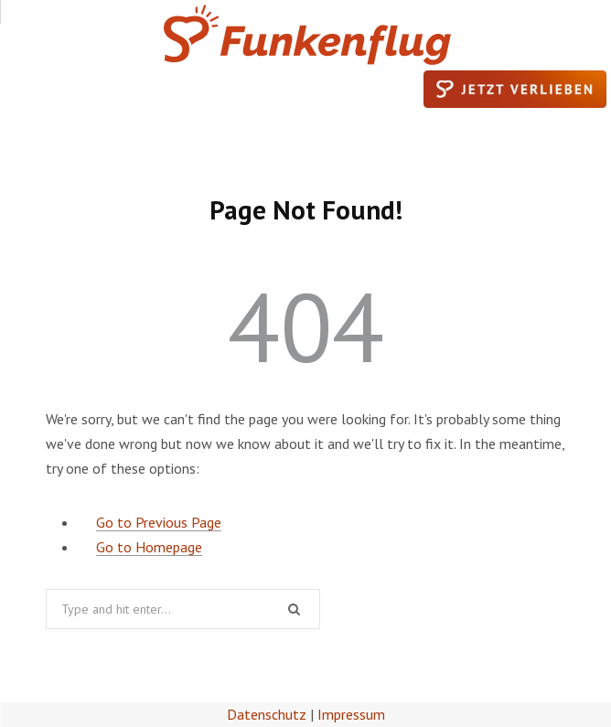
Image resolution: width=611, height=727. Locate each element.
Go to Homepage (149, 547)
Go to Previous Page (158, 522)
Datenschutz (266, 714)
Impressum (351, 714)
